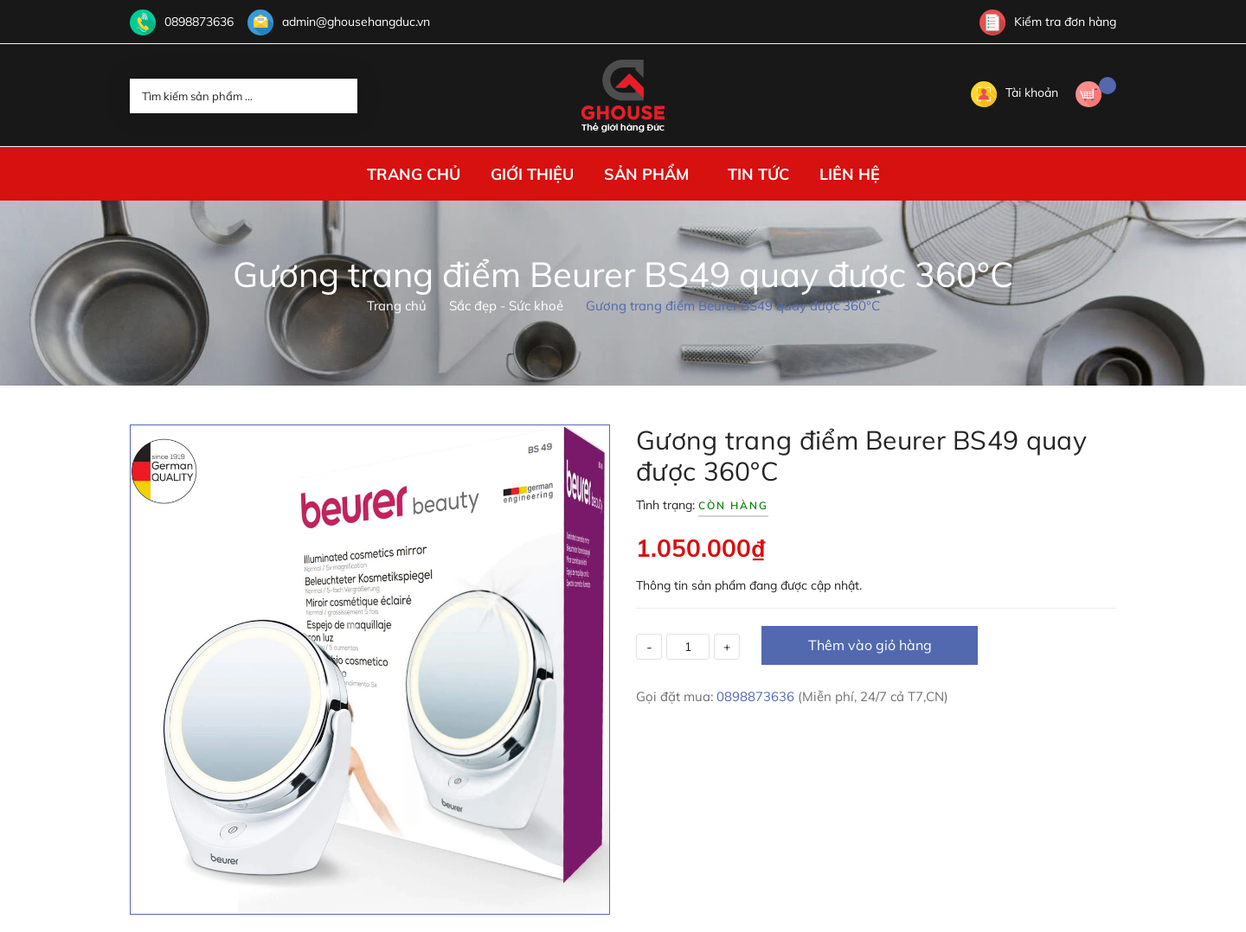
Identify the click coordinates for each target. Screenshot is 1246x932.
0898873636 (199, 21)
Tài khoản (1014, 92)
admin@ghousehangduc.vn (356, 21)
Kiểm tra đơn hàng (1047, 21)
